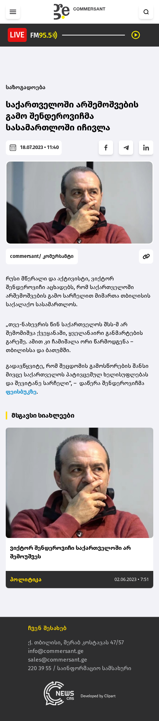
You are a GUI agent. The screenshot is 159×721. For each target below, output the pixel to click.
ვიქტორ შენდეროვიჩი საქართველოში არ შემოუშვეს (70, 552)
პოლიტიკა (26, 579)
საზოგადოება (26, 87)
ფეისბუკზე (21, 391)
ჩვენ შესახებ (47, 628)
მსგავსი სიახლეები (42, 415)
